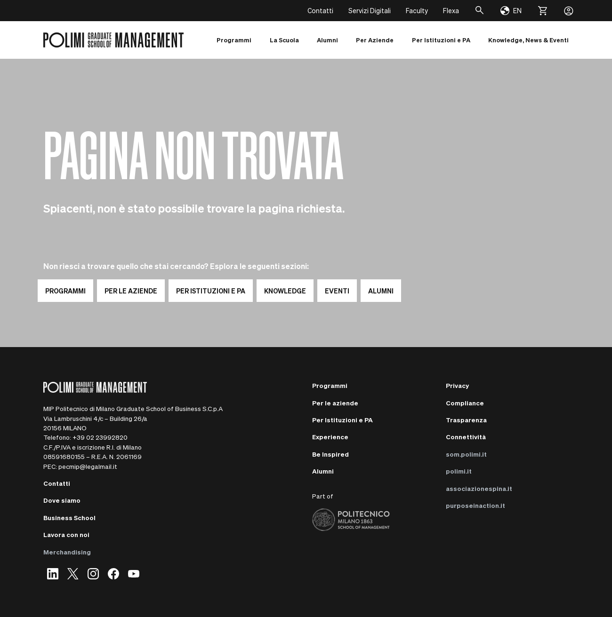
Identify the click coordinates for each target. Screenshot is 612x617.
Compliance (465, 403)
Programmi (329, 385)
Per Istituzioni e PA (342, 420)
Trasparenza (466, 420)
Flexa (451, 10)
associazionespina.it (479, 488)
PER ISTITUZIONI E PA (210, 290)
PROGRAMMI (65, 290)
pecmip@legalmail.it (87, 466)
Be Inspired (330, 454)
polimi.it (459, 471)
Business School (69, 518)
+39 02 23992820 (100, 437)
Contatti (320, 10)
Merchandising (67, 552)
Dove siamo (62, 500)
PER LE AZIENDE (131, 290)
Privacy (457, 385)
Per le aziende (335, 403)
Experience (330, 437)
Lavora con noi (66, 534)
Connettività (466, 437)
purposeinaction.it (475, 505)
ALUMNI (381, 290)
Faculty (417, 10)
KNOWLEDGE (285, 290)
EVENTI (337, 290)
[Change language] (511, 11)
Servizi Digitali (369, 10)
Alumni (323, 471)
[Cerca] (479, 10)
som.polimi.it (466, 454)
